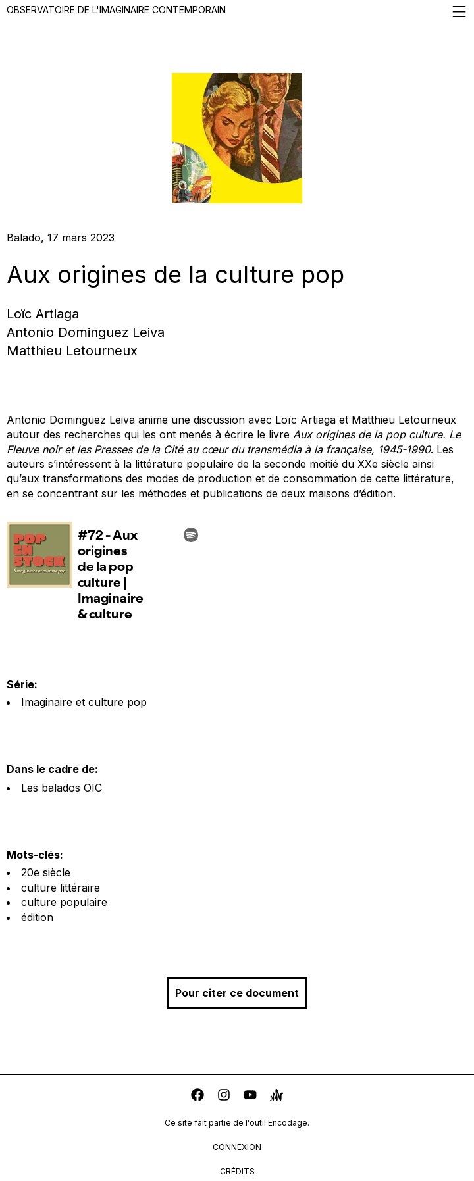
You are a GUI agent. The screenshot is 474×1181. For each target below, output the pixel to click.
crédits (237, 1171)
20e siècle (45, 872)
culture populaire (64, 902)
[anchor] (276, 1096)
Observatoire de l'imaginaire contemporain (237, 11)
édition (37, 917)
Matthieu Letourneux (72, 351)
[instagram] (223, 1096)
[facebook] (197, 1096)
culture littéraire (60, 887)
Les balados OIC (61, 787)
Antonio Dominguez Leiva (86, 332)
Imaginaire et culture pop (84, 702)
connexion (237, 1147)
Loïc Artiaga (43, 314)
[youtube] (250, 1096)
